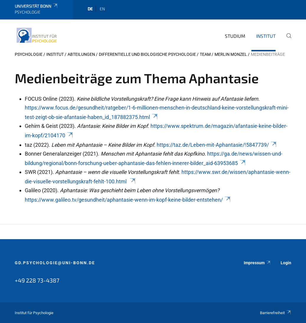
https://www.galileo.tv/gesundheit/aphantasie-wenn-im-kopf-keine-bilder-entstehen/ (128, 200)
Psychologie (28, 54)
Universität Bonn (36, 6)
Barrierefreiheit (275, 313)
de (90, 8)
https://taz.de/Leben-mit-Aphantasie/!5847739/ (217, 145)
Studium (235, 36)
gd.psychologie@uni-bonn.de (55, 262)
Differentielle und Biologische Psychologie (147, 54)
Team (205, 54)
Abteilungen (81, 54)
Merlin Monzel (231, 54)
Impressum (257, 262)
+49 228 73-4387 (37, 280)
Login (286, 262)
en (102, 8)
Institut (266, 36)
